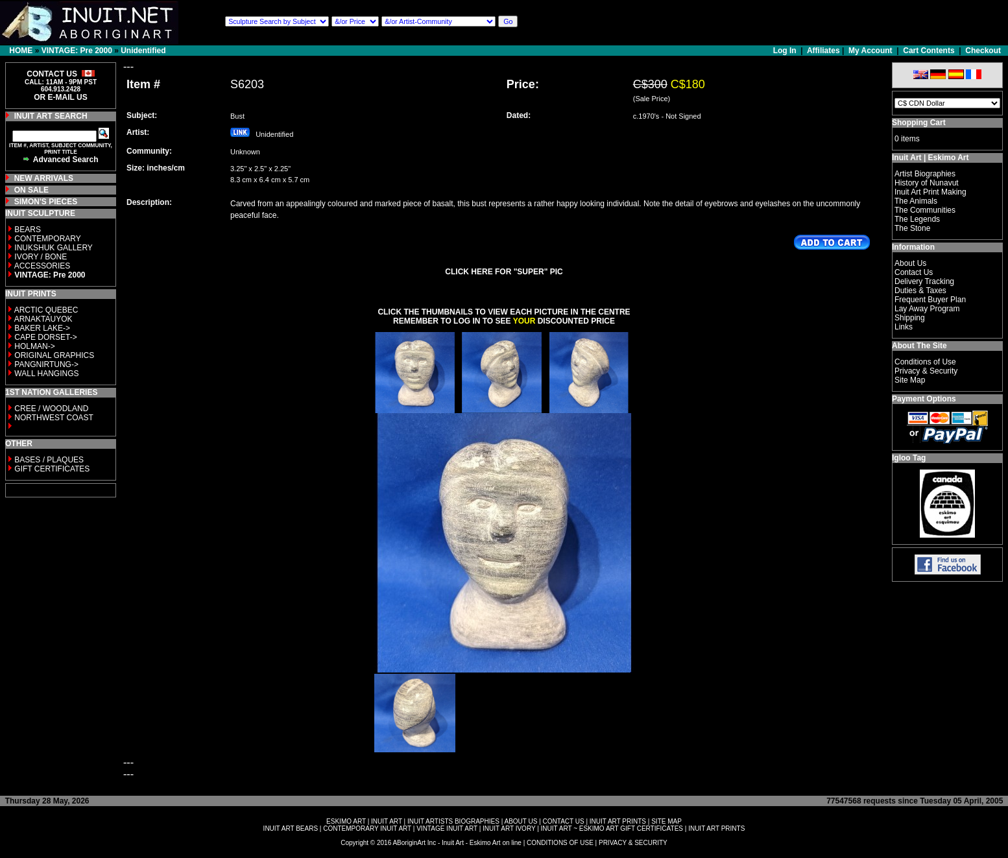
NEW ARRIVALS (43, 178)
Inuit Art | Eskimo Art (930, 157)
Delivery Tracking (924, 281)
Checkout (983, 50)
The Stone (912, 228)
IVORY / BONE (40, 256)
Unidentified (143, 50)
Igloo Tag (909, 457)
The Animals (915, 201)
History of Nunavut (926, 182)
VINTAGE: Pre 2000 (77, 50)
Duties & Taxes (920, 290)
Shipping (909, 317)
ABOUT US (520, 821)
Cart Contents (928, 50)
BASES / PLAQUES (49, 459)
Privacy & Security (925, 370)
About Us (910, 263)
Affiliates (823, 50)
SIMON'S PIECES (46, 201)
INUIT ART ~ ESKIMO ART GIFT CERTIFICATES (612, 828)
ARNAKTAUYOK (43, 319)
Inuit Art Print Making (930, 192)
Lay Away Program (927, 308)
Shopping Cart (919, 122)
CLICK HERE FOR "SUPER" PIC (503, 271)
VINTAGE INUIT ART (446, 828)
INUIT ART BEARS (290, 828)
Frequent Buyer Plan (930, 299)
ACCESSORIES (42, 265)
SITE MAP (666, 821)
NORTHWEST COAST (52, 417)
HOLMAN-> (34, 346)
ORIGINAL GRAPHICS (54, 355)
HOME (20, 50)
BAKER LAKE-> (42, 328)
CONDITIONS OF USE (560, 842)
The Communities (924, 210)
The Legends (917, 219)
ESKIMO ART (346, 821)
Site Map (909, 380)
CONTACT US (563, 821)
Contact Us (913, 272)
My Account (870, 50)
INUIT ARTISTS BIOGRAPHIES (453, 821)
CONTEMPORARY (47, 238)
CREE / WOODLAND (50, 408)
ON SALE (31, 190)
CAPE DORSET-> (45, 337)
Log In (785, 50)
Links (903, 326)
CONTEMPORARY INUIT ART (367, 828)
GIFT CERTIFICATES (52, 468)
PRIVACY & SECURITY (633, 842)
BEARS (27, 229)
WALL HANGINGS (46, 373)
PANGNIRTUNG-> (46, 364)
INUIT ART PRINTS (618, 821)
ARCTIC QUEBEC (46, 310)
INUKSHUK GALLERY (53, 247)
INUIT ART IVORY (509, 828)
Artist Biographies (924, 173)
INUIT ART (386, 821)
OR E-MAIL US (60, 97)
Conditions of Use (925, 361)
